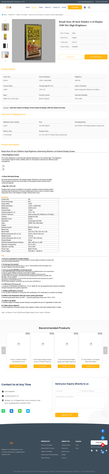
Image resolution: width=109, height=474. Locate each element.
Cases (77, 445)
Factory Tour (65, 448)
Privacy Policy (17, 471)
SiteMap (64, 454)
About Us (48, 7)
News (77, 448)
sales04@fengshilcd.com (12, 396)
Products (34, 7)
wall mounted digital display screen (28, 312)
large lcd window (44, 312)
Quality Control (65, 451)
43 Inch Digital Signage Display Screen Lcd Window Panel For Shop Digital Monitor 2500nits (42, 362)
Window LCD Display (21, 14)
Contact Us (56, 7)
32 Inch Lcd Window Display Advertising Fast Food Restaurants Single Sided (18, 362)
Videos (41, 7)
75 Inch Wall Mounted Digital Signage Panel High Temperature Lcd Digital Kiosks (66, 362)
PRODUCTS (11, 14)
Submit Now (67, 415)
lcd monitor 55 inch (11, 312)
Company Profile (66, 445)
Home (28, 7)
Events (64, 7)
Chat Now (74, 7)
